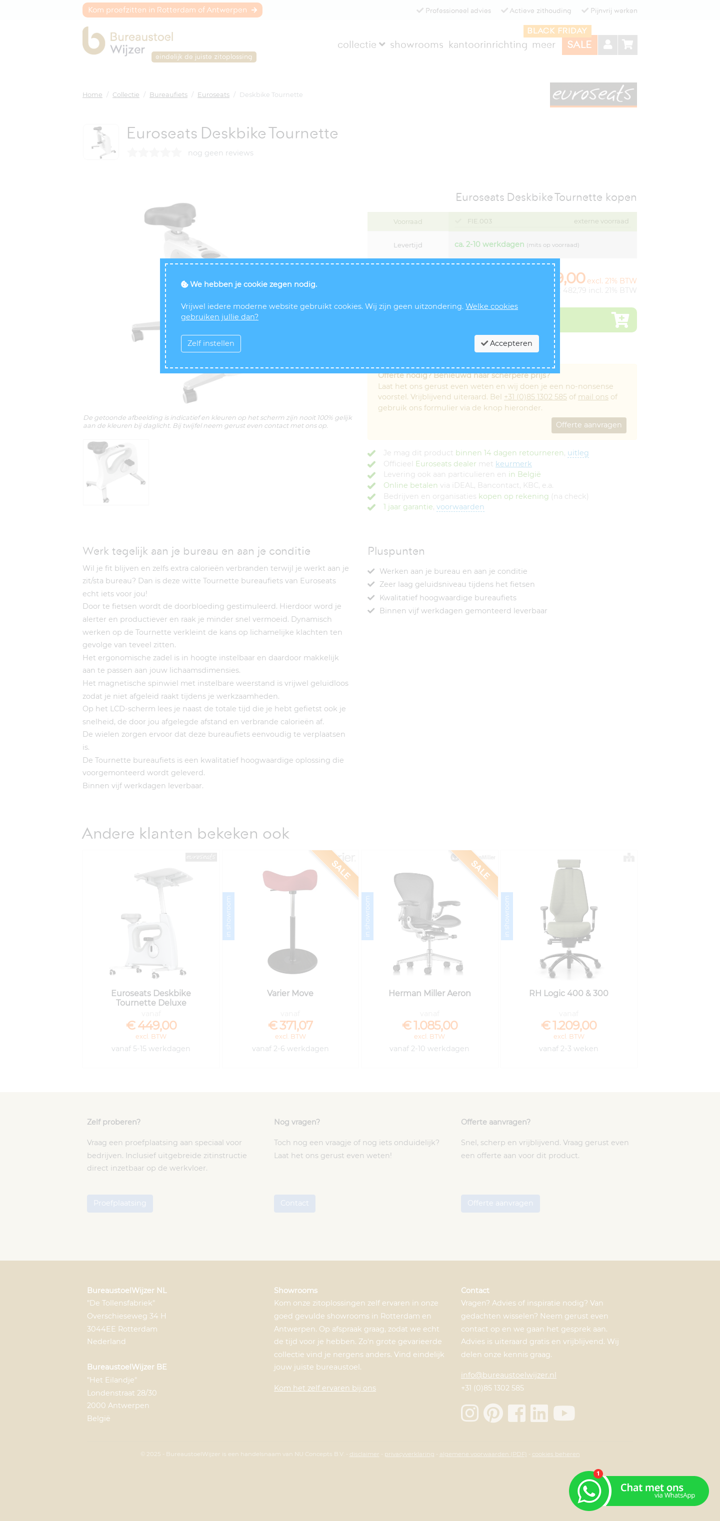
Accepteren (506, 343)
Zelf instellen (211, 343)
